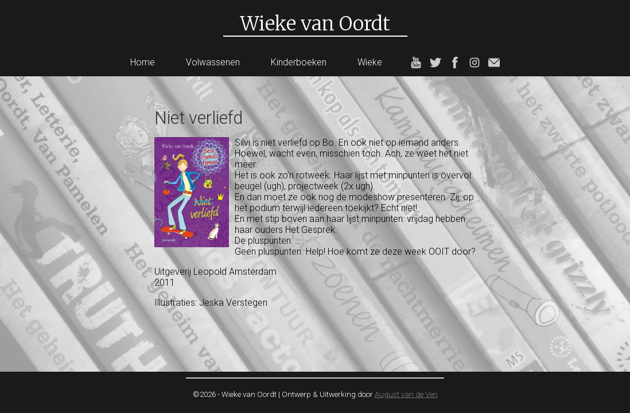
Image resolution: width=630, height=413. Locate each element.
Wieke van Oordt (315, 23)
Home (142, 62)
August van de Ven (406, 394)
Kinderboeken (298, 62)
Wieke (369, 62)
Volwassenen (213, 62)
